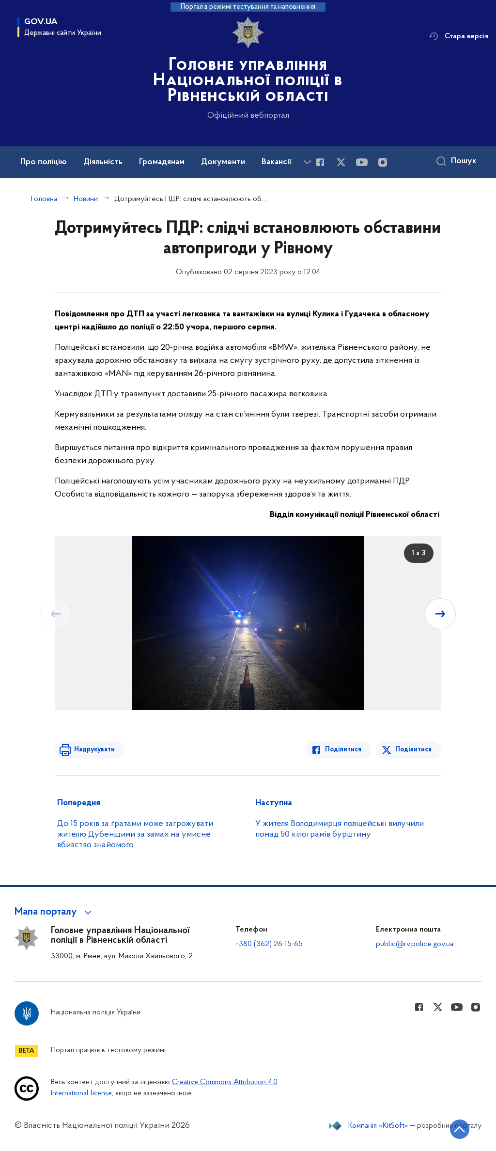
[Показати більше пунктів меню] (307, 162)
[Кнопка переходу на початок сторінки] (459, 1129)
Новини (86, 199)
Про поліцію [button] (43, 162)
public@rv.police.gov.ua (414, 944)
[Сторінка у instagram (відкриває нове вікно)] (382, 162)
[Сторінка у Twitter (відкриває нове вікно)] (341, 162)
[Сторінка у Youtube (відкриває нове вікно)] (362, 162)
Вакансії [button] (277, 162)
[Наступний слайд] (440, 613)
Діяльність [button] (103, 162)
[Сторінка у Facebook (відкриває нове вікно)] (320, 162)
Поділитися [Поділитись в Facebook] (343, 749)
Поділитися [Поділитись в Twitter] (413, 749)
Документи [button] (223, 162)
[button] (54, 912)
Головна (44, 199)
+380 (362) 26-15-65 (269, 944)
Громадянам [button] (162, 162)
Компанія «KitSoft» (378, 1126)
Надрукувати (94, 749)
